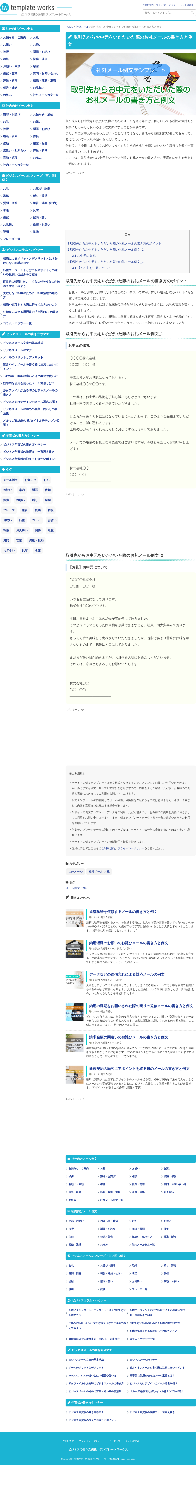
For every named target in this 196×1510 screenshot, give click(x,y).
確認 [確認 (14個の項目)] (48, 500)
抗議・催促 (170, 1176)
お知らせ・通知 (109, 1220)
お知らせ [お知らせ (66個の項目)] (30, 479)
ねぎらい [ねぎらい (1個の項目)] (9, 550)
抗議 (102, 1289)
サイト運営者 (186, 5)
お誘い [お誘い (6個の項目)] (52, 520)
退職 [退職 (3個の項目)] (51, 530)
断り (110, 1011)
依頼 (110, 917)
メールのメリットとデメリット (86, 1367)
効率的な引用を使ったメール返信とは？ (152, 1375)
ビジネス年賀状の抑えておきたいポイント (92, 1420)
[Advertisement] (124, 201)
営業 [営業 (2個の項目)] (19, 540)
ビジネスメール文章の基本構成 (86, 1359)
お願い (128, 948)
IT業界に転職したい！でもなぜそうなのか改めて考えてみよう (97, 1325)
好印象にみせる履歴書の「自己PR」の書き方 (94, 1338)
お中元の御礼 (83, 255)
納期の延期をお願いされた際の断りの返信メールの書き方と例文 (141, 1006)
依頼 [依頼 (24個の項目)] (48, 490)
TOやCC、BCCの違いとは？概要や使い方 (92, 1375)
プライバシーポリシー (167, 5)
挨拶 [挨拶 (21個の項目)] (6, 500)
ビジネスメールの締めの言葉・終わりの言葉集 (95, 1391)
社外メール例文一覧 (111, 1200)
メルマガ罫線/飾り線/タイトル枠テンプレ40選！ (157, 1391)
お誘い (167, 1168)
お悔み (72, 1200)
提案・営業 (138, 1184)
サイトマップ (113, 1441)
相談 (134, 1176)
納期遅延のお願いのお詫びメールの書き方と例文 (128, 943)
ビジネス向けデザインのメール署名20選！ (154, 1383)
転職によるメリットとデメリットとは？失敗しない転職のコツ (97, 1313)
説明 (71, 1289)
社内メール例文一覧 (143, 1244)
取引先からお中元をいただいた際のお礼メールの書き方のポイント (114, 243)
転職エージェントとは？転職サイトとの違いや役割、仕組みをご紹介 (157, 1313)
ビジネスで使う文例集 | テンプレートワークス (98, 1449)
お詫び (96, 948)
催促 (166, 1228)
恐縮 (134, 1265)
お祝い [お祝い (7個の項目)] (7, 520)
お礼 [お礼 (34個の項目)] (46, 479)
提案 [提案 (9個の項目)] (38, 510)
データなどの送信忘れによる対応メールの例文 (126, 974)
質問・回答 (75, 1273)
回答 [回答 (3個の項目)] (38, 530)
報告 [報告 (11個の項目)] (25, 510)
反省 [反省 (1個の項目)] (25, 550)
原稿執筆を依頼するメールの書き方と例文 (123, 912)
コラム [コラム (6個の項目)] (36, 520)
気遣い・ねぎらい (142, 1236)
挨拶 (71, 1176)
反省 (166, 1273)
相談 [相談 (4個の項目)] (6, 530)
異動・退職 (75, 1244)
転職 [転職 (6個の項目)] (22, 520)
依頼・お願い (171, 1281)
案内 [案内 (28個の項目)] (22, 490)
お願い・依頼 (76, 1184)
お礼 (85, 888)
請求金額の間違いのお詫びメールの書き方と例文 (128, 1037)
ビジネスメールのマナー (143, 1359)
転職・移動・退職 (110, 1192)
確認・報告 (106, 1236)
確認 (102, 1184)
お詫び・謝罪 (107, 1265)
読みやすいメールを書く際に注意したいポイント (157, 1367)
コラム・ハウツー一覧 (142, 1338)
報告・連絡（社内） (111, 1273)
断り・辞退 (170, 1265)
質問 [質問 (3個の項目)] (6, 540)
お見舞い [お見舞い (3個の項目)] (22, 530)
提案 (110, 1074)
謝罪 (104, 948)
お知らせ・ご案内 (79, 1168)
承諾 (134, 1273)
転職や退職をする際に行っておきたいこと (153, 1330)
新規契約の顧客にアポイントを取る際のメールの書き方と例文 (139, 1069)
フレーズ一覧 (139, 1289)
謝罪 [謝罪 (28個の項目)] (35, 490)
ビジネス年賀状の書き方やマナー (87, 1412)
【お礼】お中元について (91, 268)
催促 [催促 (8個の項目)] (51, 510)
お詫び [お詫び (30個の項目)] (7, 490)
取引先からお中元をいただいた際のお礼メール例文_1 (106, 249)
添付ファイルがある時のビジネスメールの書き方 (96, 1383)
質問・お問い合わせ (175, 1184)
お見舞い (169, 1192)
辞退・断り (75, 1192)
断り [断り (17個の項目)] (35, 500)
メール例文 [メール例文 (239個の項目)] (10, 479)
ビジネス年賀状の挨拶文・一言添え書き (152, 1412)
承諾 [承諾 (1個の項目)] (38, 550)
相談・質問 (138, 1228)
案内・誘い (106, 1281)
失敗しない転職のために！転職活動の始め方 (155, 1323)
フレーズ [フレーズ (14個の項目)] (9, 510)
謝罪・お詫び (107, 1176)
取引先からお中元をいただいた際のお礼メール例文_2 (106, 262)
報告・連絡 (138, 1192)
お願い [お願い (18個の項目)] (20, 500)
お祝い (136, 1168)
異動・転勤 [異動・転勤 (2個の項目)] (36, 540)
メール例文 (73, 888)
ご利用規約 (148, 5)
